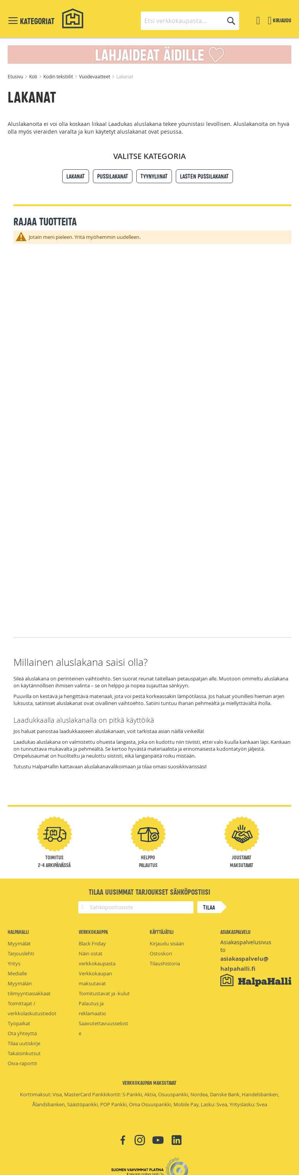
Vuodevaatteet (95, 76)
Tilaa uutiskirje (24, 1043)
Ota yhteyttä (22, 1033)
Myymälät (19, 943)
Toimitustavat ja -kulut (104, 993)
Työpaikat (19, 1023)
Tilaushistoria (165, 963)
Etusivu (16, 76)
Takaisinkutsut (24, 1053)
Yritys (14, 963)
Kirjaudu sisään (167, 943)
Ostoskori (161, 953)
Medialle (17, 973)
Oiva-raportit (22, 1063)
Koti (33, 76)
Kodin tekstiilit (58, 76)
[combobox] (190, 21)
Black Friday (92, 943)
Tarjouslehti (21, 953)
